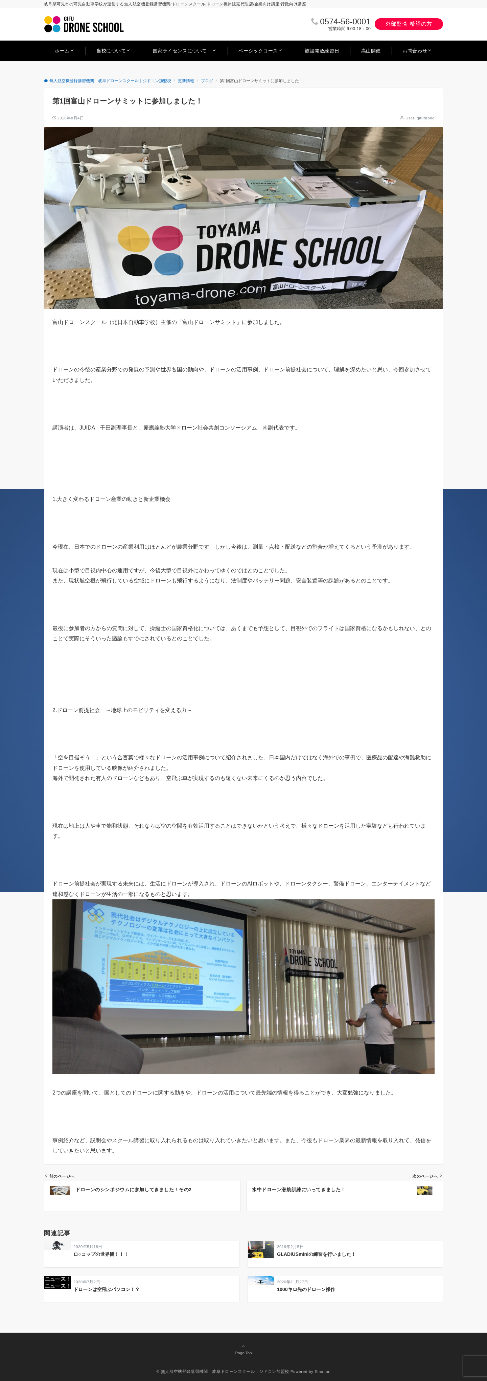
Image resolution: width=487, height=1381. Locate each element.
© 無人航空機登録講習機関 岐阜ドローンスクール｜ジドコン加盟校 (223, 1371)
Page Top (243, 1349)
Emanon (322, 1371)
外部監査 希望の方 (409, 24)
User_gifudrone (420, 118)
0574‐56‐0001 (345, 21)
